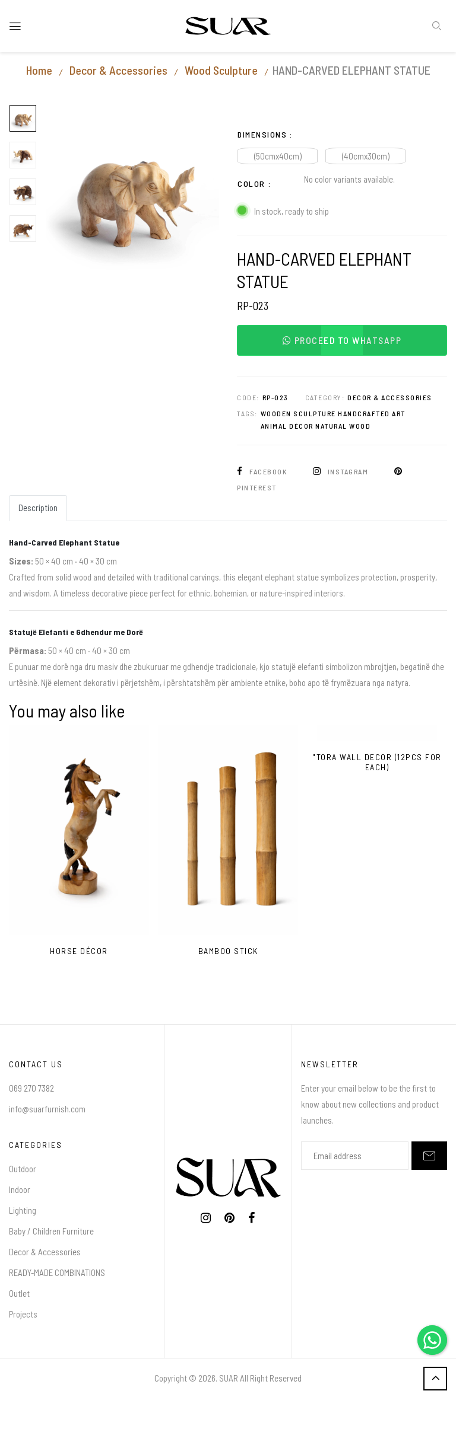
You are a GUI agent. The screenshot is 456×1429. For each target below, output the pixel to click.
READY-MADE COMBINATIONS (57, 1272)
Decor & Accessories (118, 70)
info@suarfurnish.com (47, 1108)
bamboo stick (228, 951)
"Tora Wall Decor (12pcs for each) (377, 762)
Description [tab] (38, 507)
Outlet (19, 1293)
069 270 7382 (31, 1088)
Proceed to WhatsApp (342, 340)
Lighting (22, 1210)
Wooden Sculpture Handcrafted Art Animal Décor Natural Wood (333, 419)
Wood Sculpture (221, 70)
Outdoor (22, 1168)
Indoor (19, 1189)
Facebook (263, 471)
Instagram (341, 471)
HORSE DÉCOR (79, 951)
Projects (23, 1314)
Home (39, 70)
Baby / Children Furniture (51, 1231)
